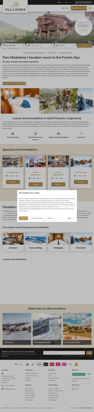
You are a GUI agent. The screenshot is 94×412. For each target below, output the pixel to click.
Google (72, 207)
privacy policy (64, 207)
